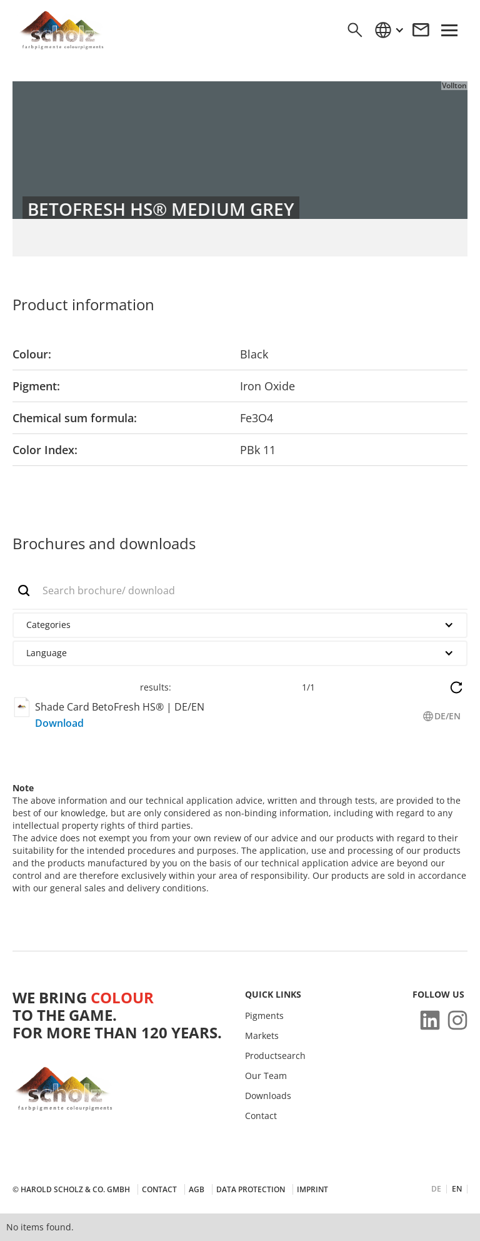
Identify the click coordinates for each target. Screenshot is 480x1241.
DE (436, 1188)
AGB (196, 1189)
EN (457, 1188)
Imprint (312, 1189)
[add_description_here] (240, 591)
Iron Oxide (267, 385)
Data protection (250, 1189)
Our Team (266, 1075)
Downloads (268, 1096)
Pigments (264, 1015)
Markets (262, 1035)
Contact (261, 1116)
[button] (389, 30)
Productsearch (275, 1055)
